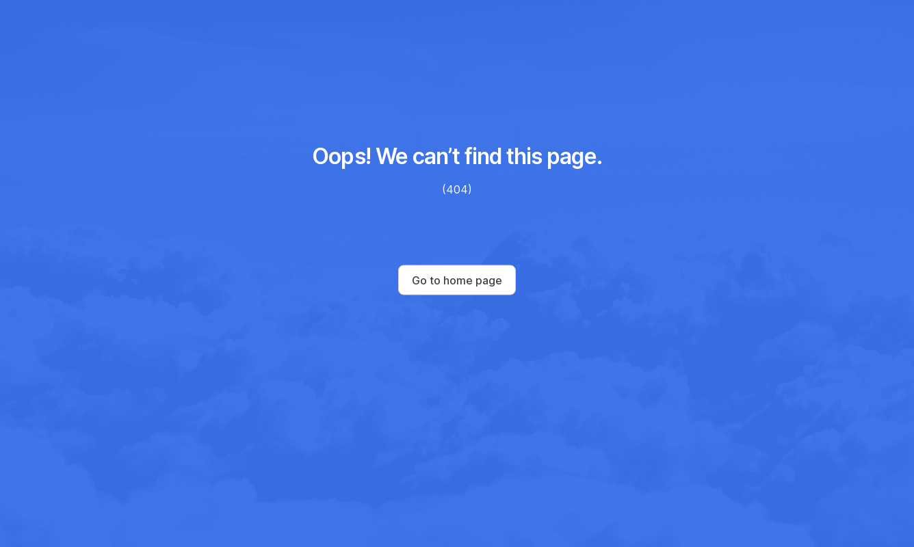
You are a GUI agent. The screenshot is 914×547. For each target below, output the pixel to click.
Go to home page (457, 280)
